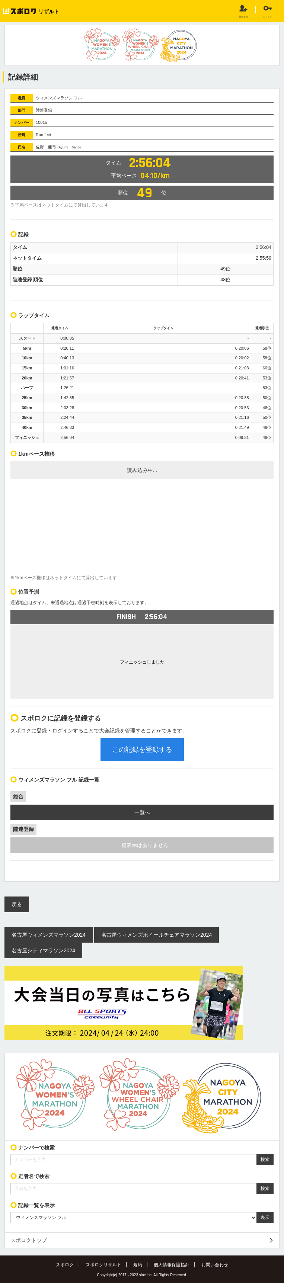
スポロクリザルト (103, 1264)
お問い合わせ (214, 1264)
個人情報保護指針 (171, 1264)
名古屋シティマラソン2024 (43, 950)
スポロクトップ (28, 1240)
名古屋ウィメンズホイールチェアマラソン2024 (156, 935)
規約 (137, 1264)
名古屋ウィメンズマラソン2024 (49, 935)
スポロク (65, 1264)
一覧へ (142, 812)
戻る (17, 904)
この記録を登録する (142, 749)
